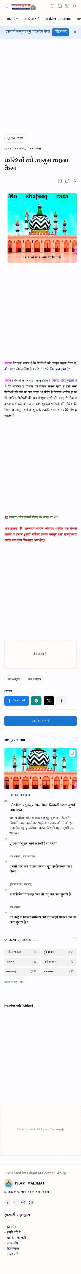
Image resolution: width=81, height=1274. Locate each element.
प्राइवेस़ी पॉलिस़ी (16, 1238)
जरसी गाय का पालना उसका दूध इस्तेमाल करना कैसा (41, 869)
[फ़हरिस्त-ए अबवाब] (58, 19)
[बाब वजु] (27, 885)
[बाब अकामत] (29, 857)
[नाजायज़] (15, 795)
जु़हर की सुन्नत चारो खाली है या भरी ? (33, 843)
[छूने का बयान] (17, 885)
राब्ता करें (12, 1255)
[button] (6, 6)
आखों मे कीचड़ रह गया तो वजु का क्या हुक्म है (40, 894)
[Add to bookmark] (72, 753)
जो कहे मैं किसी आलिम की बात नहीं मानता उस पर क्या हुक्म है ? (43, 920)
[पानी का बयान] (59, 962)
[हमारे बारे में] (31, 19)
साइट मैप (12, 1244)
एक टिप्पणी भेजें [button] (40, 720)
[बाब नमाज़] (14, 834)
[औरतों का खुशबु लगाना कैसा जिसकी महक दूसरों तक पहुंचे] (40, 768)
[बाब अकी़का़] (34, 679)
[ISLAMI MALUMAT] (24, 6)
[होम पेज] (12, 19)
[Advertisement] (40, 83)
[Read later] (60, 180)
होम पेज (11, 1227)
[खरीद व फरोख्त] (22, 953)
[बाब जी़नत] (25, 795)
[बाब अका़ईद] (13, 679)
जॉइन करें (61, 32)
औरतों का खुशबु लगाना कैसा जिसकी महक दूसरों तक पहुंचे (42, 808)
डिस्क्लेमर (13, 1249)
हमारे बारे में (14, 1233)
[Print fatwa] (31, 1202)
